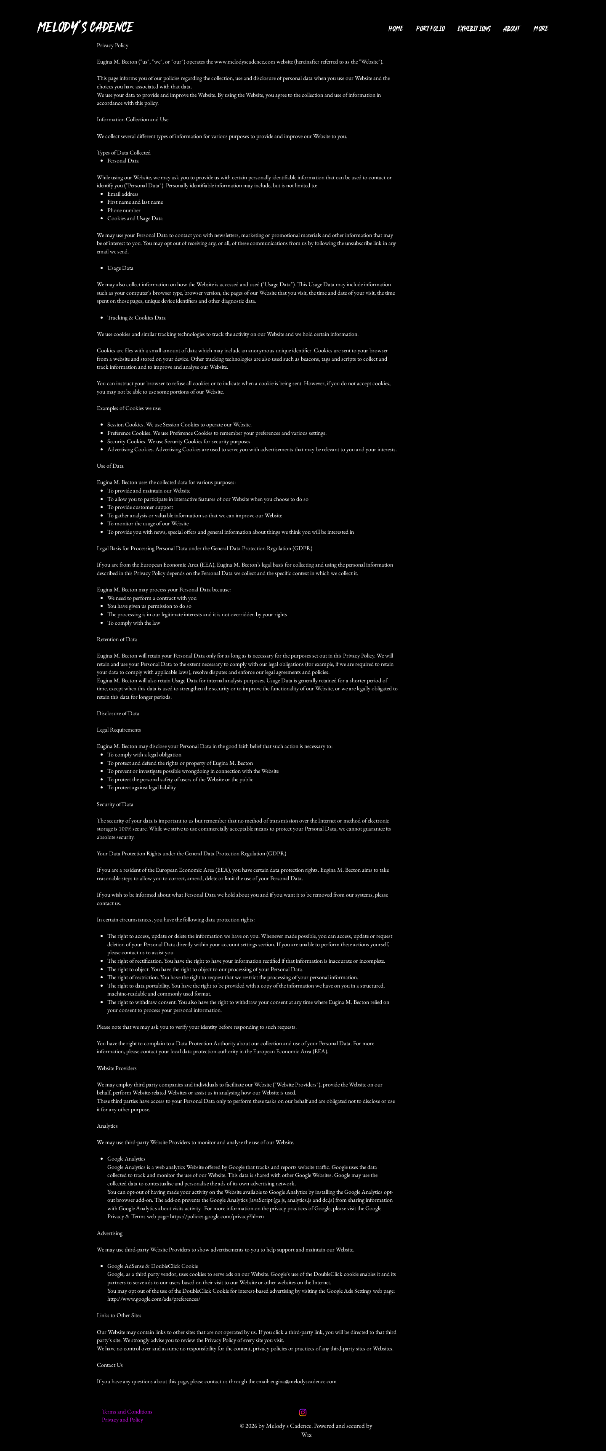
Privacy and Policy (122, 1419)
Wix (306, 1434)
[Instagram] (303, 1412)
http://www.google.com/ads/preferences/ (154, 1298)
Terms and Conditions (127, 1411)
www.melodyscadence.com (244, 61)
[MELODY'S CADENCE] (97, 27)
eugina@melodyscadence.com (304, 1381)
